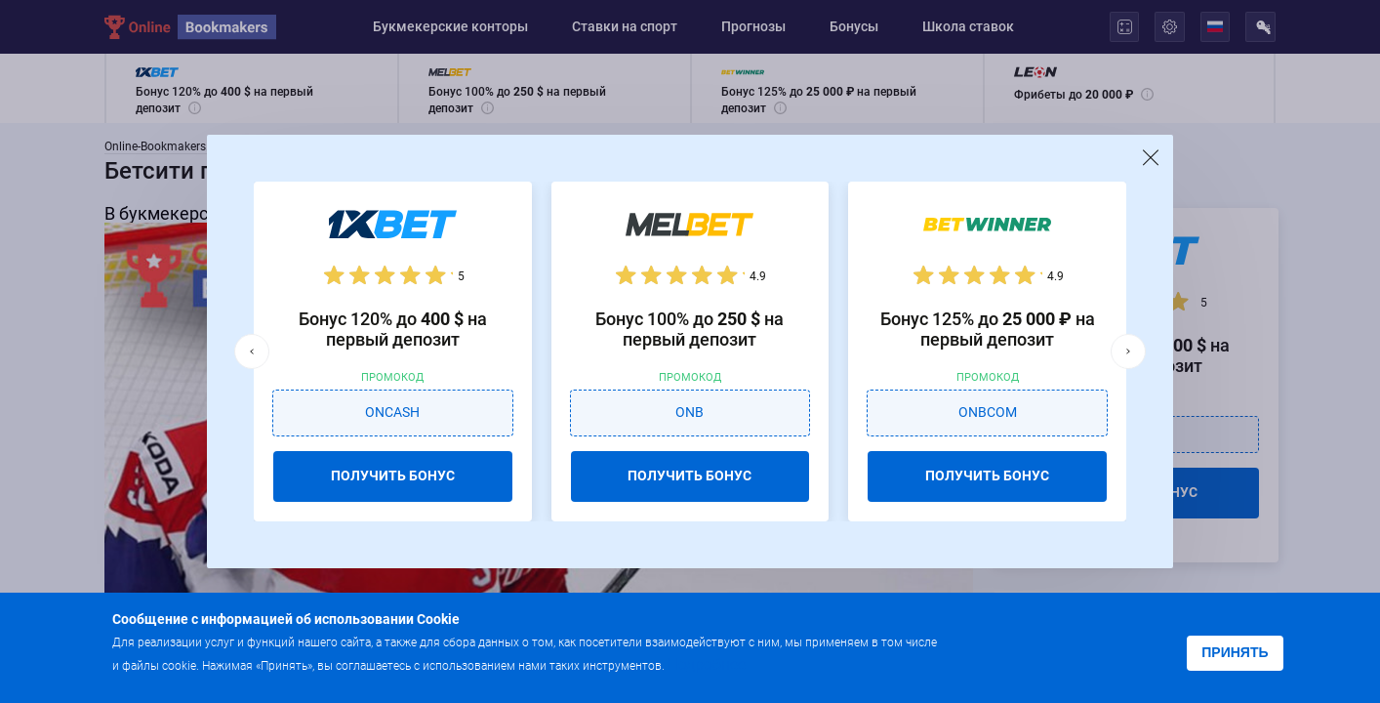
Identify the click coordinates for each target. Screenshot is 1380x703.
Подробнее (707, 664)
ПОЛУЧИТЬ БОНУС (393, 475)
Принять (1234, 652)
